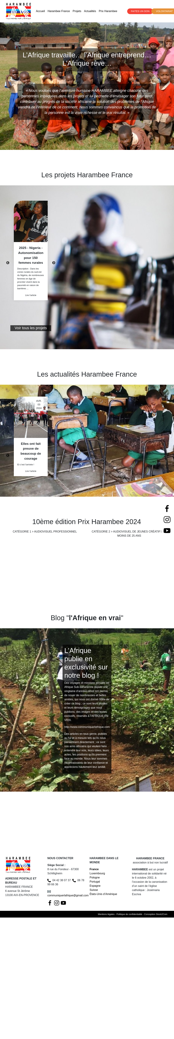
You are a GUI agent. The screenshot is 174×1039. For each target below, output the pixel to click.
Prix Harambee (108, 11)
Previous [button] (8, 263)
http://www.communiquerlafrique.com (87, 726)
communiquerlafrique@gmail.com (68, 895)
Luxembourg (97, 873)
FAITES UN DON (140, 11)
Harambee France (59, 11)
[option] (31, 250)
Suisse (94, 889)
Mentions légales (106, 914)
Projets (77, 11)
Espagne (95, 885)
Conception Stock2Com (155, 914)
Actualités (90, 11)
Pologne (95, 877)
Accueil (40, 11)
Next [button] (53, 263)
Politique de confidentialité (129, 914)
